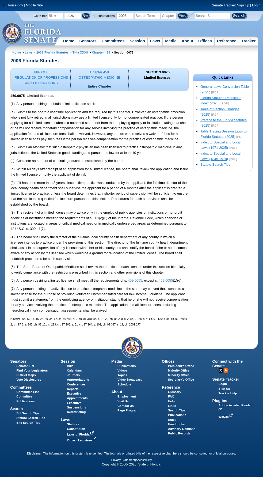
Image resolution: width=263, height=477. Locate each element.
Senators (88, 41)
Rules (172, 419)
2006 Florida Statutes (52, 52)
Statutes (73, 424)
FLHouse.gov (13, 5)
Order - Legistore (82, 440)
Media (171, 41)
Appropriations (78, 379)
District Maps (26, 375)
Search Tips (176, 410)
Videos (122, 370)
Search (16, 409)
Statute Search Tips (215, 164)
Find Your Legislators (32, 370)
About (187, 41)
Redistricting (76, 412)
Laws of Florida (81, 434)
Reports (73, 389)
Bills (70, 366)
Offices (205, 41)
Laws (155, 41)
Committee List (27, 391)
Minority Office (179, 375)
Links (172, 405)
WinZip (226, 416)
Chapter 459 (101, 52)
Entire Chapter (99, 86)
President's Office (181, 366)
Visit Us (123, 401)
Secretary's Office (181, 379)
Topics (122, 375)
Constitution (76, 428)
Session (137, 41)
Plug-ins (219, 401)
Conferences (76, 384)
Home (68, 41)
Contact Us (125, 405)
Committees (113, 41)
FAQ (171, 396)
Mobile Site (34, 5)
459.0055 (135, 280)
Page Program (127, 410)
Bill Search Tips (27, 413)
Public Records (179, 433)
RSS (226, 370)
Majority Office (178, 370)
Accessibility (144, 459)
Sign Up (243, 5)
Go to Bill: (40, 15)
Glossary (174, 391)
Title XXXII (80, 52)
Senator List (25, 366)
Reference (227, 41)
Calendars (74, 370)
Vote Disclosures (28, 379)
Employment (126, 396)
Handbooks (176, 424)
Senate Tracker (225, 379)
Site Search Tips (28, 422)
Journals (73, 375)
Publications (126, 366)
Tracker (248, 41)
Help (171, 401)
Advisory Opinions (181, 428)
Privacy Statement (123, 459)
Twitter (221, 370)
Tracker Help (228, 393)
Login (256, 5)
